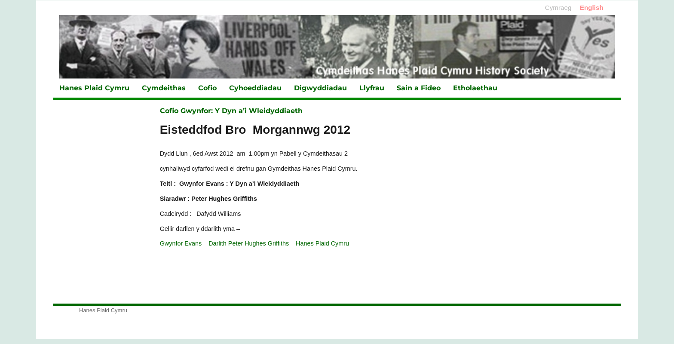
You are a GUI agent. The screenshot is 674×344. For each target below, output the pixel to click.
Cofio (207, 88)
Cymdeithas (164, 88)
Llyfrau (371, 88)
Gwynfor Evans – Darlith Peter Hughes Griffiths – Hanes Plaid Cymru (254, 243)
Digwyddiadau (320, 88)
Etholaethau (475, 88)
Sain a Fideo (419, 88)
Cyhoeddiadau (255, 88)
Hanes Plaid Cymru (94, 88)
